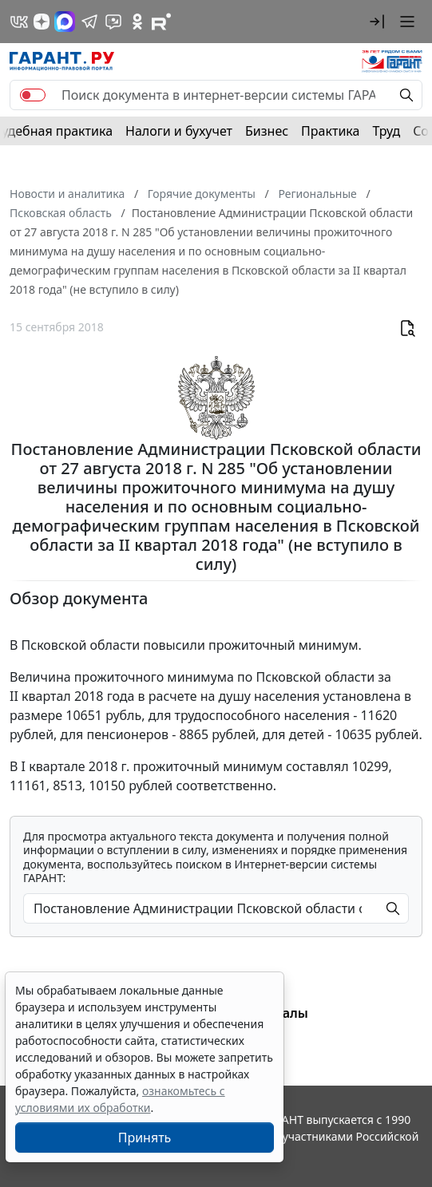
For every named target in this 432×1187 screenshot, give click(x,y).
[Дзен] (42, 22)
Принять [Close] (145, 1137)
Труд (386, 131)
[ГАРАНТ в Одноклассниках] (137, 21)
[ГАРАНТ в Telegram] (89, 21)
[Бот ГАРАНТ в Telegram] (113, 21)
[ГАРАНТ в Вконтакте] (19, 21)
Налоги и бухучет (178, 131)
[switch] (33, 95)
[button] (377, 21)
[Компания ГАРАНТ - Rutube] (161, 21)
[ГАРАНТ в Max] (64, 21)
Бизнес (266, 131)
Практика (330, 131)
